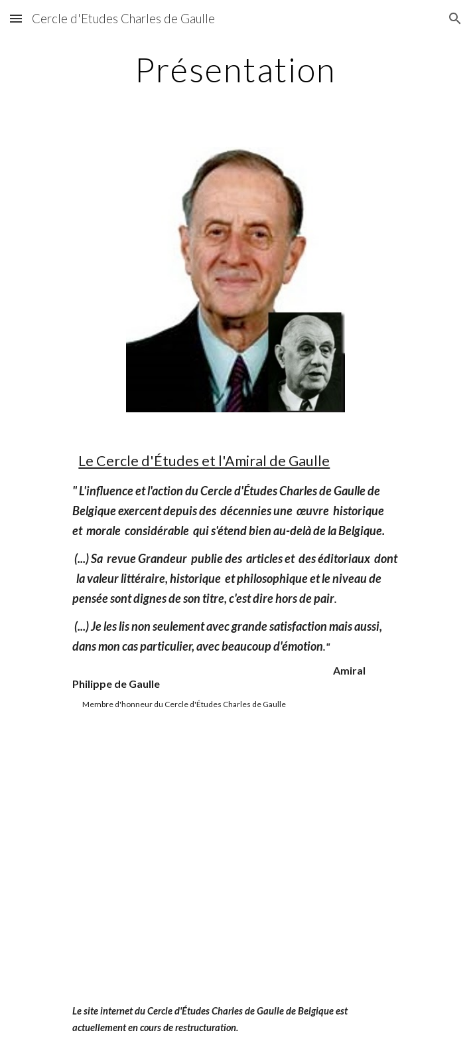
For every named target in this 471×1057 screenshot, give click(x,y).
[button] (16, 18)
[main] (235, 70)
